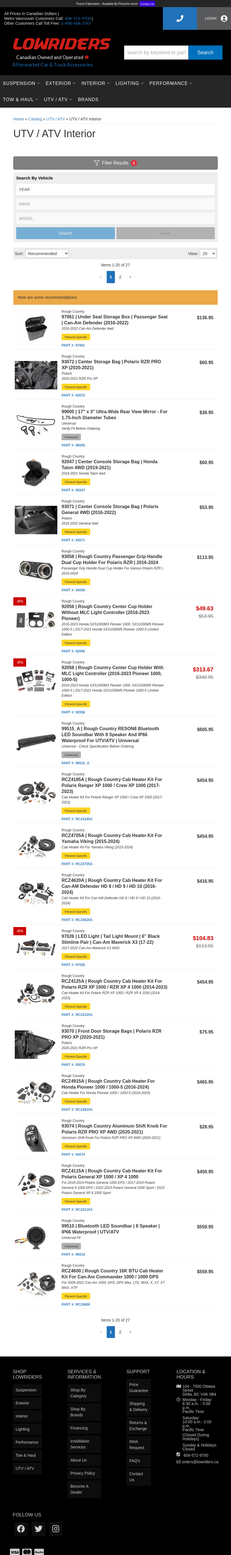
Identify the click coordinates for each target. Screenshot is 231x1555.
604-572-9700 (196, 1455)
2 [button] (120, 276)
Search (65, 233)
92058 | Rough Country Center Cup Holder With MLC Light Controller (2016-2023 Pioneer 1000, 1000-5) (112, 673)
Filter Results (115, 163)
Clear (165, 233)
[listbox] (115, 189)
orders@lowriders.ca (200, 1462)
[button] (101, 277)
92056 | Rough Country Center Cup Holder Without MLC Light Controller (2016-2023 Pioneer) (107, 612)
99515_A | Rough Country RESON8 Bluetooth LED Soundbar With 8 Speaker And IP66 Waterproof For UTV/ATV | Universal (110, 734)
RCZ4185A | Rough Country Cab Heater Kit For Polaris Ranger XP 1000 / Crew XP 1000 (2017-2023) (112, 785)
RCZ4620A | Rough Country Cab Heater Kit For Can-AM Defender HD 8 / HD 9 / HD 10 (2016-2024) (112, 886)
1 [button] (111, 276)
